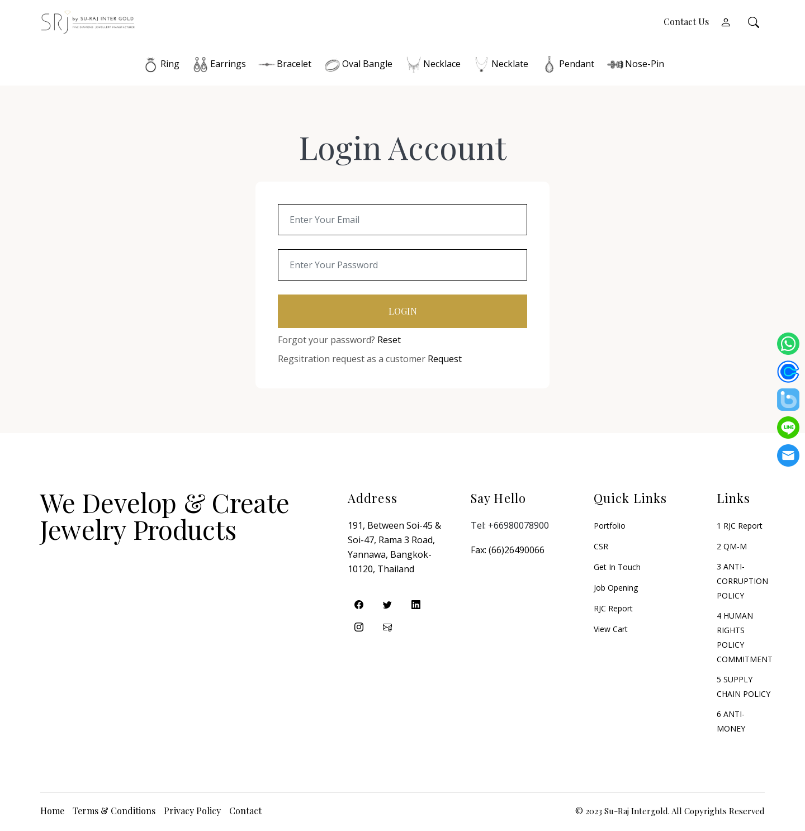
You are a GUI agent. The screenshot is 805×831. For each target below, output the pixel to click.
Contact (245, 812)
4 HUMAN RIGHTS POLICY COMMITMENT (745, 639)
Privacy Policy (192, 812)
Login (403, 313)
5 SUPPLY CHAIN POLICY (743, 688)
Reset (389, 341)
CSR (601, 548)
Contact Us (686, 23)
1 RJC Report (740, 527)
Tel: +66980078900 (510, 527)
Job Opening (616, 589)
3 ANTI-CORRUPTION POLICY (742, 582)
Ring (160, 65)
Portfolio (610, 527)
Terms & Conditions (114, 812)
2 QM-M (732, 548)
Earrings (218, 65)
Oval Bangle (357, 65)
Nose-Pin (634, 65)
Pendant (566, 65)
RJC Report (613, 610)
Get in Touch (617, 568)
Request (445, 360)
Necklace (432, 65)
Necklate (500, 65)
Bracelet (284, 65)
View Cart (611, 630)
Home (52, 812)
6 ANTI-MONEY (731, 722)
